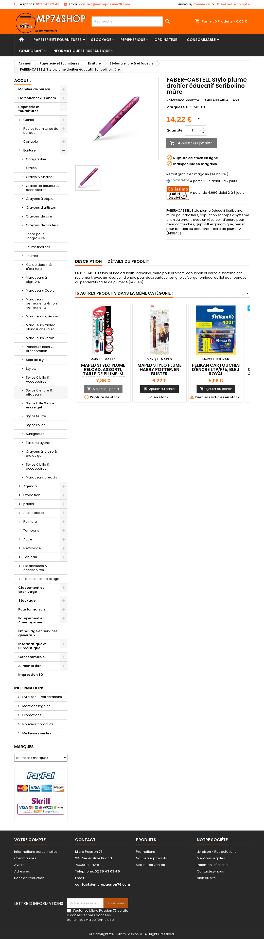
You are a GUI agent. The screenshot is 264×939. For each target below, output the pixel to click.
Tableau (30, 557)
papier (28, 503)
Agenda (30, 486)
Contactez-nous (210, 871)
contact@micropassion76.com (104, 4)
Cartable (30, 141)
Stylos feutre (36, 416)
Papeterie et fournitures (57, 39)
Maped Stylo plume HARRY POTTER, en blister (159, 369)
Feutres (32, 255)
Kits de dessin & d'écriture (39, 266)
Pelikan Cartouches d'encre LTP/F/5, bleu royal (216, 369)
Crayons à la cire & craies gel (41, 453)
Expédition (31, 495)
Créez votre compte (233, 4)
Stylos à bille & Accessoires (37, 379)
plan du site (206, 878)
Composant (31, 50)
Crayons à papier (40, 198)
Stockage (101, 39)
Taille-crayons (38, 442)
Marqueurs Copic (40, 290)
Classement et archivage (31, 589)
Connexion (201, 4)
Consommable (201, 39)
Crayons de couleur (42, 225)
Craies (31, 168)
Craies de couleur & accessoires (42, 187)
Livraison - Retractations (42, 696)
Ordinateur (166, 39)
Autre (27, 539)
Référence (175, 100)
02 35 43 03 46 (47, 4)
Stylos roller (35, 425)
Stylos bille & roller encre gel (41, 405)
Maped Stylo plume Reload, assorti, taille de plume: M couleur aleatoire (103, 371)
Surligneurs (35, 433)
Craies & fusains (39, 176)
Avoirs (19, 864)
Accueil (22, 80)
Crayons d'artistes (41, 207)
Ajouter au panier (191, 143)
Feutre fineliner (38, 247)
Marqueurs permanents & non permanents (41, 303)
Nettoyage (32, 548)
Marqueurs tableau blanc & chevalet (42, 327)
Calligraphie (36, 159)
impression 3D (30, 674)
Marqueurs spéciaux (43, 316)
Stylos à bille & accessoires (37, 466)
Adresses (22, 871)
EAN (208, 100)
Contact (85, 840)
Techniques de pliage (41, 578)
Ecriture (29, 150)
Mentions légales (36, 706)
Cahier (28, 119)
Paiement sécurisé (212, 864)
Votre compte (30, 840)
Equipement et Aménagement (31, 620)
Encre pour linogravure (35, 236)
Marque (173, 107)
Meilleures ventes (36, 733)
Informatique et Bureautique (81, 50)
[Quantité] (192, 130)
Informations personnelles (36, 851)
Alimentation (30, 665)
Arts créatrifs (33, 512)
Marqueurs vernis (40, 338)
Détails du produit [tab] (128, 261)
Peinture (30, 521)
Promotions (31, 715)
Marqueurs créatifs (41, 477)
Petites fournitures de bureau (40, 130)
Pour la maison (31, 609)
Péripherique (132, 39)
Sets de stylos (37, 359)
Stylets (31, 368)
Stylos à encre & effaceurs (39, 392)
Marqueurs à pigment (36, 279)
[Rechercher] (132, 21)
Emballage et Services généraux (37, 633)
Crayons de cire (39, 216)
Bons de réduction (29, 878)
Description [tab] (88, 261)
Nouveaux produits (37, 724)
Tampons (31, 530)
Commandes (25, 858)
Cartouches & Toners (37, 98)
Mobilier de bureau (34, 89)
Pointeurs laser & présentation (40, 348)
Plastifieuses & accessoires (35, 567)
